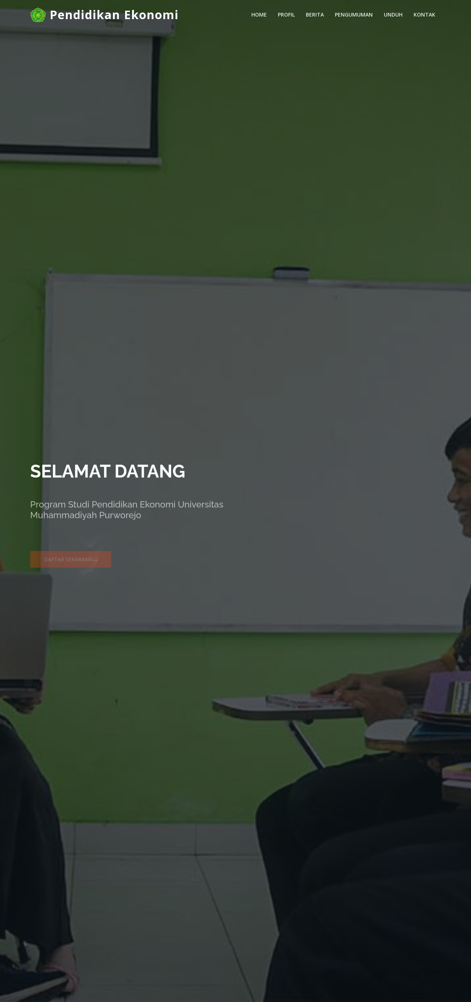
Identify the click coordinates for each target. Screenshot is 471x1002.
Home (259, 14)
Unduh (393, 14)
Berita (315, 14)
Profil (286, 14)
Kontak (424, 14)
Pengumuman (354, 14)
